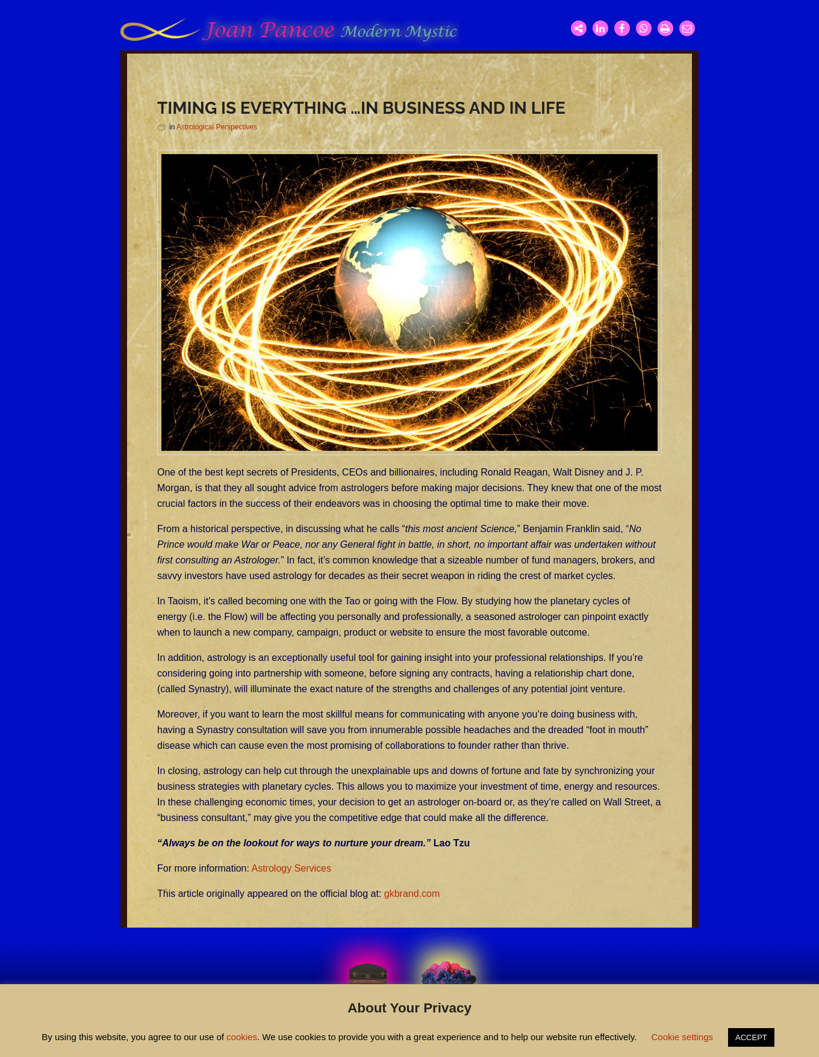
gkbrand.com (412, 893)
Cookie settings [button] (682, 1037)
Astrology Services (292, 868)
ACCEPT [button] (751, 1037)
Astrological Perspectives (216, 127)
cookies (241, 1037)
